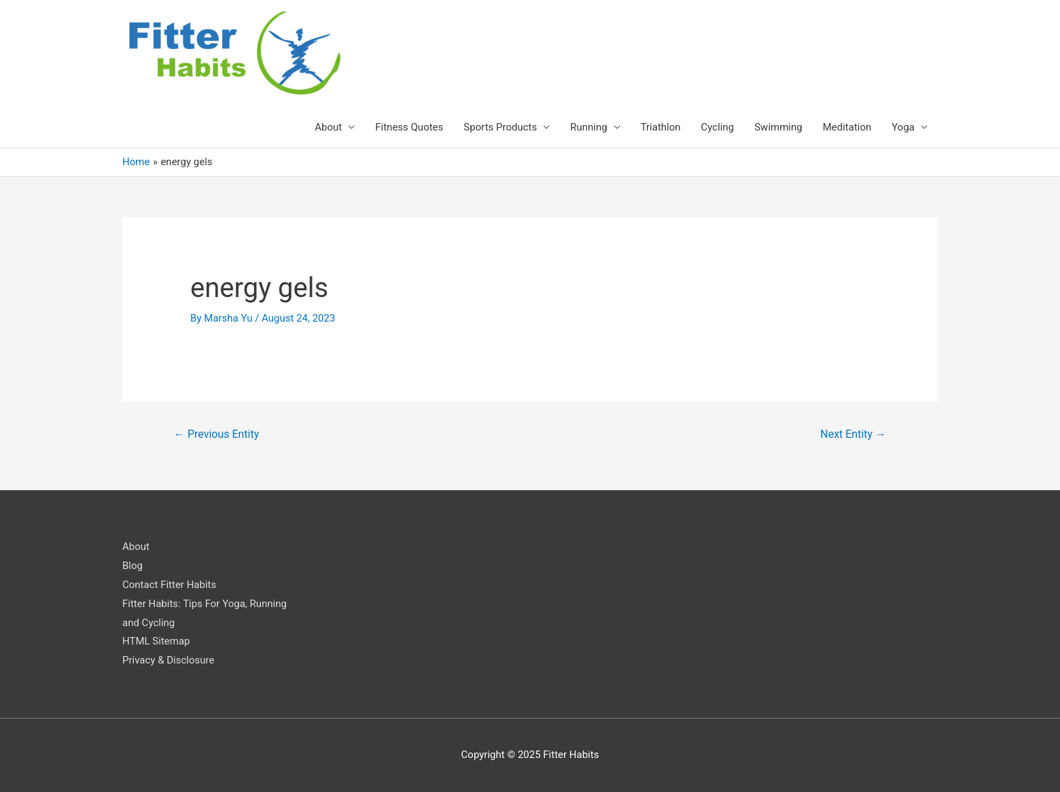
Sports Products (500, 127)
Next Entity (853, 434)
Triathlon (661, 127)
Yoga (903, 127)
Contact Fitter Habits (169, 585)
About (328, 127)
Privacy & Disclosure (168, 660)
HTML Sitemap (156, 641)
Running (588, 127)
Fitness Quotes (409, 127)
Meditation (847, 127)
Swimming (778, 127)
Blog (132, 565)
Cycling (718, 127)
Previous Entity (216, 434)
